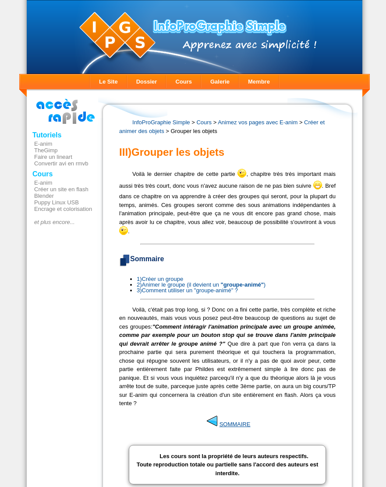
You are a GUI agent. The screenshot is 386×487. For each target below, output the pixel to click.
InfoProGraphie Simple (161, 122)
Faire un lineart (53, 157)
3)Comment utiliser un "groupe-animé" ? (187, 290)
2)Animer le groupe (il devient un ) (201, 284)
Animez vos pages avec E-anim (257, 122)
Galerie (220, 81)
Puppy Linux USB (56, 202)
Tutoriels (46, 135)
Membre (259, 81)
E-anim (43, 143)
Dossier (146, 81)
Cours (183, 81)
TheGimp (45, 150)
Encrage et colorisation (63, 209)
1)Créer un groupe (160, 279)
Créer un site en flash (61, 189)
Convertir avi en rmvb (61, 163)
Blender (44, 196)
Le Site (108, 81)
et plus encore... (54, 222)
